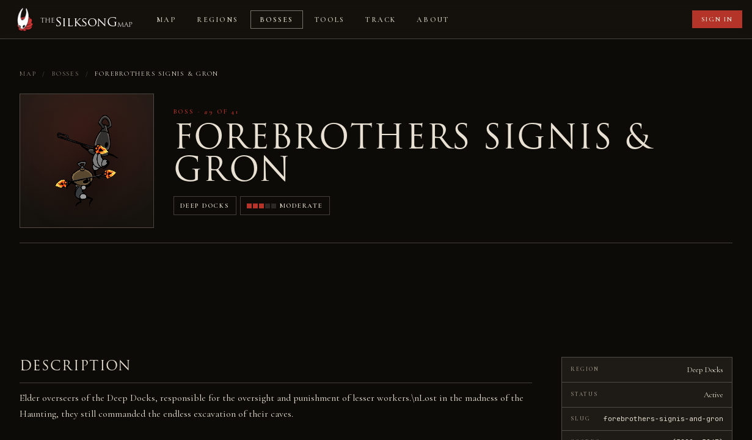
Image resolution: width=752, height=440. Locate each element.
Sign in (717, 19)
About (433, 19)
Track (380, 19)
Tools (330, 19)
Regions (217, 19)
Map (166, 19)
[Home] (72, 19)
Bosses (277, 19)
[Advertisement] (575, 19)
